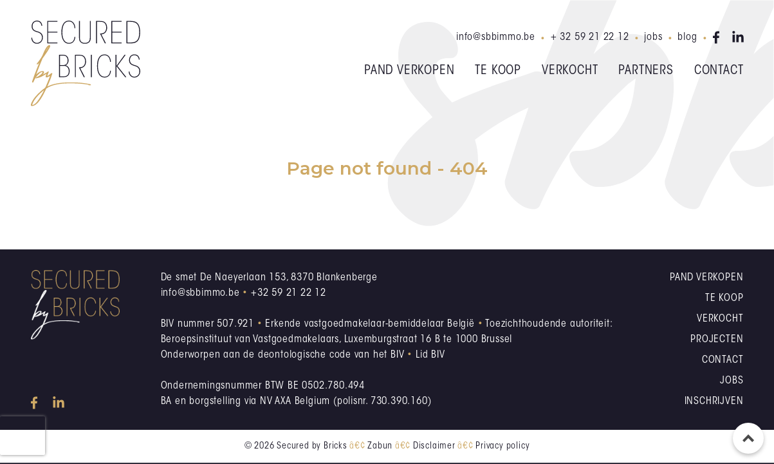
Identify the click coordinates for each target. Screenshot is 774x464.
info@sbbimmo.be (495, 37)
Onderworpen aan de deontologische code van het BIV (283, 355)
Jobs (653, 37)
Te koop (498, 70)
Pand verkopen (409, 70)
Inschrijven (714, 401)
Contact (719, 70)
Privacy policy (502, 446)
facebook (718, 37)
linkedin (738, 37)
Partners (645, 70)
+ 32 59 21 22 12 (590, 37)
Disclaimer (434, 446)
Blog (687, 37)
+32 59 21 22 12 (288, 293)
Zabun (379, 446)
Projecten (716, 339)
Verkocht (570, 70)
